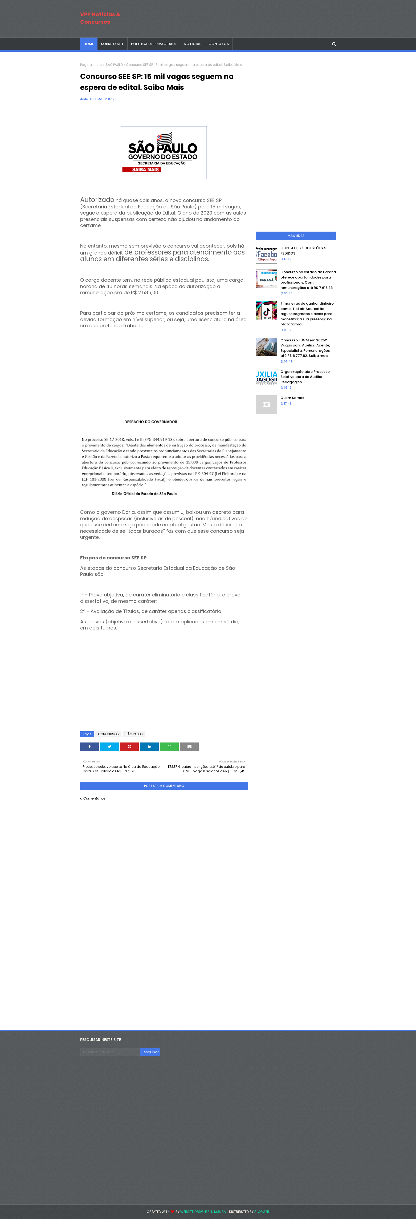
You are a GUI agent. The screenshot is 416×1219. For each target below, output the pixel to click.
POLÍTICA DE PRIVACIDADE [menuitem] (154, 43)
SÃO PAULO (114, 64)
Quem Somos (292, 397)
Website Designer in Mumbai (203, 1211)
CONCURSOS (108, 734)
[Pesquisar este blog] (110, 1052)
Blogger (261, 1211)
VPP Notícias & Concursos (100, 18)
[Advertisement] (164, 366)
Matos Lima (92, 99)
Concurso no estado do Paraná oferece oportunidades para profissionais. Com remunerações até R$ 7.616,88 (308, 279)
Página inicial (91, 64)
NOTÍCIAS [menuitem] (192, 43)
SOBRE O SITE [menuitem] (112, 43)
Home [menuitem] (89, 43)
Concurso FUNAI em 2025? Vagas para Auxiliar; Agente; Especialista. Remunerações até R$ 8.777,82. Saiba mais (305, 348)
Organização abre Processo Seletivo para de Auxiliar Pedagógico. (305, 377)
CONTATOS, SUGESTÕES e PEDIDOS (303, 250)
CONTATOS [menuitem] (219, 43)
